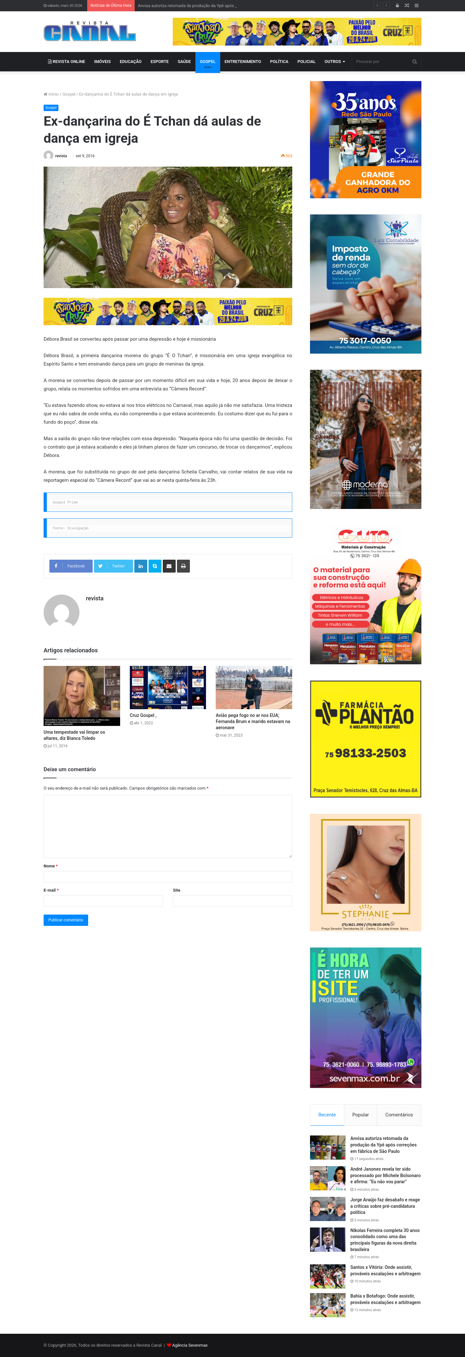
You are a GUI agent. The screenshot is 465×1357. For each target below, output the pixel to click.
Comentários (399, 1115)
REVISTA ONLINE (66, 61)
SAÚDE (184, 61)
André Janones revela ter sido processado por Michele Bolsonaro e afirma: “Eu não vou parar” (385, 1175)
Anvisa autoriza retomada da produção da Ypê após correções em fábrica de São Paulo (383, 1145)
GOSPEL (207, 61)
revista (61, 156)
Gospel (68, 94)
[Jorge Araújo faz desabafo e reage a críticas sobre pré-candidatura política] (328, 1209)
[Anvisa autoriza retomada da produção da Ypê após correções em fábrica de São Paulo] (328, 1147)
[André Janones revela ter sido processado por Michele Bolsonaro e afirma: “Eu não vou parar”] (328, 1178)
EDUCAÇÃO (130, 61)
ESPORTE (160, 61)
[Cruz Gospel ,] (168, 687)
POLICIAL (306, 61)
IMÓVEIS (102, 61)
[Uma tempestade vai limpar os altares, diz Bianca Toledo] (82, 696)
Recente (327, 1115)
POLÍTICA (279, 61)
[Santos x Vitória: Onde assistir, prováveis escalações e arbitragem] (328, 1276)
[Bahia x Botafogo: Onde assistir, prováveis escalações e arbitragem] (328, 1305)
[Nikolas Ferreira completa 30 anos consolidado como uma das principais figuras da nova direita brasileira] (328, 1240)
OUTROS (333, 61)
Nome (51, 866)
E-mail (51, 890)
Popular (360, 1115)
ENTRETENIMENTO (243, 61)
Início (51, 94)
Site (176, 890)
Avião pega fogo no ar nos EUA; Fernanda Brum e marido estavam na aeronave (253, 721)
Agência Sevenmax (190, 1345)
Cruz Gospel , (143, 715)
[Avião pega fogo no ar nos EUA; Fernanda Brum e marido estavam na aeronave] (254, 687)
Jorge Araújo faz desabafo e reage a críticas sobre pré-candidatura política (385, 1206)
